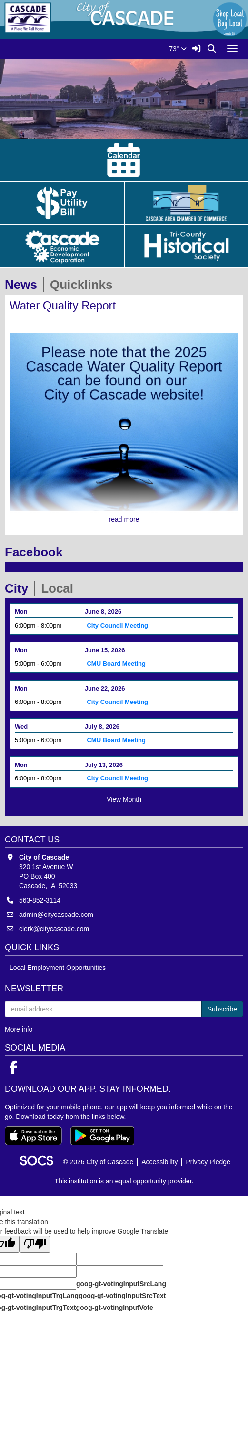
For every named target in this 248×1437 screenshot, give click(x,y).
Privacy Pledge (208, 1162)
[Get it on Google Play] (102, 1135)
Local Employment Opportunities (58, 967)
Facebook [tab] (37, 552)
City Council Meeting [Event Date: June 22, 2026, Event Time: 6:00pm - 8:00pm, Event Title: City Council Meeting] (117, 701)
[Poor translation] (35, 1244)
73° (178, 49)
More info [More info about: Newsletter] (18, 1029)
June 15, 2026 (105, 650)
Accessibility (159, 1162)
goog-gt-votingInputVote (114, 1307)
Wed (21, 726)
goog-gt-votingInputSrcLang (121, 1284)
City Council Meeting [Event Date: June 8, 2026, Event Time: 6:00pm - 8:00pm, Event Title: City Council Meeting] (117, 625)
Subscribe (222, 1009)
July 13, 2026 (104, 764)
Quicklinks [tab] (84, 284)
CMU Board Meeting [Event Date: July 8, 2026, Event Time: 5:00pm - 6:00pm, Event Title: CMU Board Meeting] (116, 740)
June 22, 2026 (105, 688)
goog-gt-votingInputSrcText (122, 1295)
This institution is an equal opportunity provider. (124, 1181)
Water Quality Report (63, 305)
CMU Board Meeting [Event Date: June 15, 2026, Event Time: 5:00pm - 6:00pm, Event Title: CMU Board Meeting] (116, 663)
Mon (21, 611)
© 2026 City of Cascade (98, 1162)
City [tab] (19, 588)
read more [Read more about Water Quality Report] (124, 519)
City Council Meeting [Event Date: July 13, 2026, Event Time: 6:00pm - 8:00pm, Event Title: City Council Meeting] (117, 778)
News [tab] (24, 284)
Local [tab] (60, 588)
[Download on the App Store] (33, 1135)
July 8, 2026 (102, 726)
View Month (124, 799)
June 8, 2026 (103, 611)
